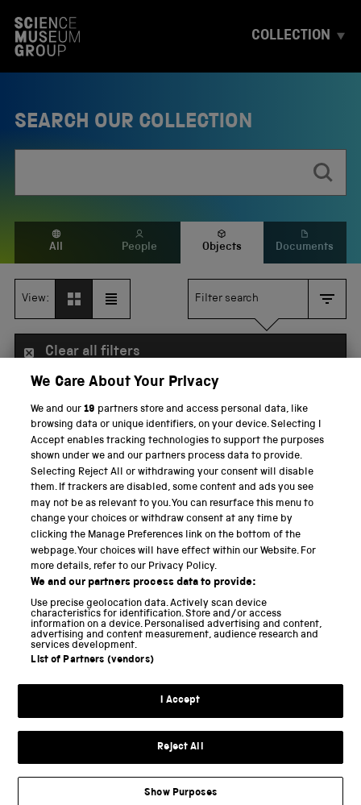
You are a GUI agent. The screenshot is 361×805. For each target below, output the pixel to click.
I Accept (180, 710)
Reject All (180, 757)
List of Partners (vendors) (92, 670)
